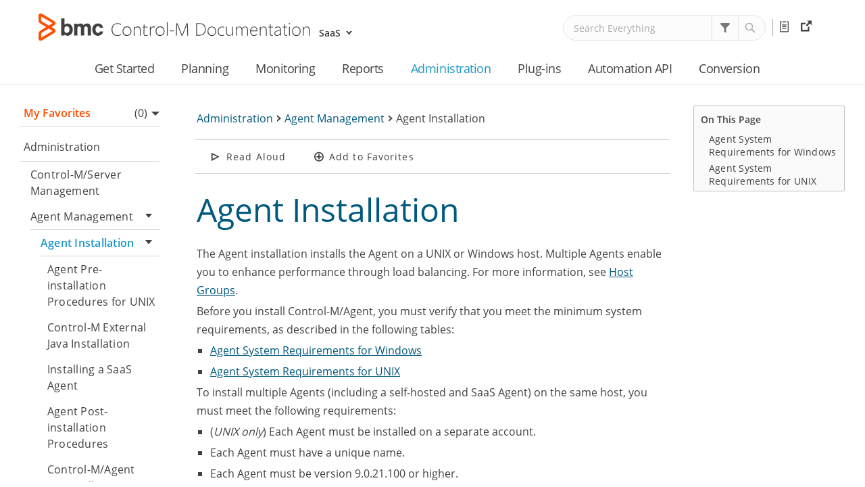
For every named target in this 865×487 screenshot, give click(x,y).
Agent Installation (100, 243)
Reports (363, 68)
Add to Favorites (371, 156)
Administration (451, 68)
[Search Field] (664, 28)
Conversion (729, 68)
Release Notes (786, 27)
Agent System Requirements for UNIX (305, 371)
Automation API (630, 68)
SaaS (330, 32)
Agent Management (94, 217)
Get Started (125, 68)
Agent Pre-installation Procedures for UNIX (101, 285)
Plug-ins (539, 68)
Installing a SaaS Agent (89, 377)
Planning (204, 68)
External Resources (808, 27)
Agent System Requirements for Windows (316, 350)
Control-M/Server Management (76, 182)
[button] (725, 28)
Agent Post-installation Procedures (77, 427)
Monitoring (285, 68)
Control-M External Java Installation (96, 335)
